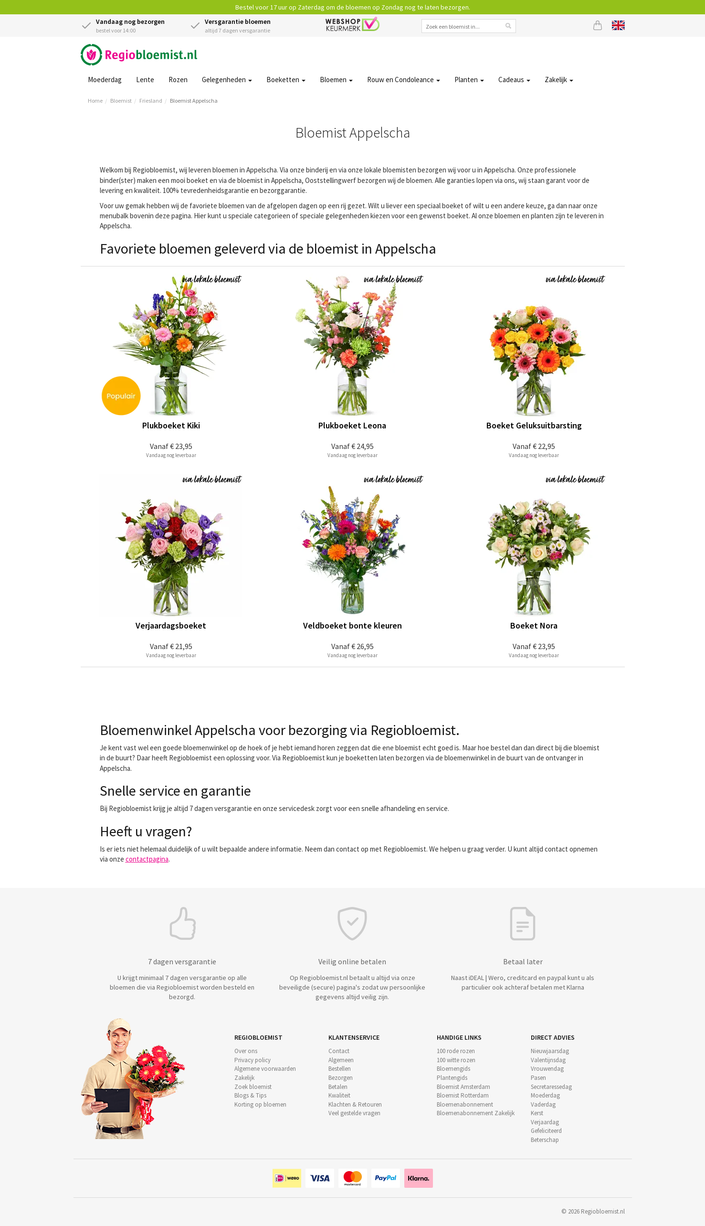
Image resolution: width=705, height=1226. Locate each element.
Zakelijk (559, 79)
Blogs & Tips (250, 1095)
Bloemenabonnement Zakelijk (476, 1113)
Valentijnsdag (548, 1060)
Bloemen (336, 79)
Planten (469, 79)
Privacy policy (252, 1060)
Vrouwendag (547, 1069)
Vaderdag (543, 1104)
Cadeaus (514, 79)
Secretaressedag (551, 1087)
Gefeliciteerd (546, 1131)
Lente (145, 79)
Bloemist (121, 100)
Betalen (337, 1087)
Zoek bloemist (253, 1087)
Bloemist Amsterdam (463, 1087)
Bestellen (339, 1069)
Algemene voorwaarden (265, 1069)
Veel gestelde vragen (354, 1113)
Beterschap (545, 1140)
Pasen (538, 1078)
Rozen (178, 79)
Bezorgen (340, 1078)
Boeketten (285, 79)
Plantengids (452, 1078)
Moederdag (105, 79)
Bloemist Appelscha (194, 100)
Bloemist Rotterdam (463, 1095)
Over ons (245, 1051)
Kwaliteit (339, 1095)
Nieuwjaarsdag (550, 1051)
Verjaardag (545, 1122)
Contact (338, 1051)
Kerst (537, 1113)
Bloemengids (453, 1069)
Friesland (150, 100)
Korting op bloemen (260, 1104)
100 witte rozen (456, 1060)
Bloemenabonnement (465, 1104)
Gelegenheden (227, 79)
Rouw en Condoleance (403, 79)
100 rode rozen (456, 1051)
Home (95, 100)
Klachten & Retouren (355, 1104)
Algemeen (341, 1060)
